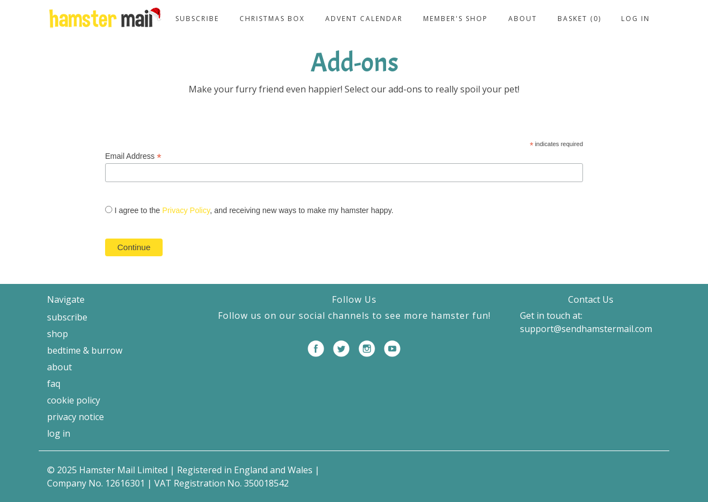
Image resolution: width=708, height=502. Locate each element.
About (522, 18)
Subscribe (197, 18)
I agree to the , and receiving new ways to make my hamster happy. (254, 210)
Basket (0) (579, 18)
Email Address (133, 156)
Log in (635, 18)
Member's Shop (455, 18)
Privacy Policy (186, 210)
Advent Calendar (364, 18)
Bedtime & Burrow (84, 350)
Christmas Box (272, 18)
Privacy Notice (75, 417)
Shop (57, 334)
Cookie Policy (73, 400)
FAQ (53, 383)
